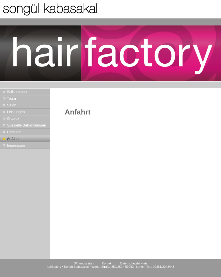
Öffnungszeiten (83, 263)
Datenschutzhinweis (134, 263)
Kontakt (107, 263)
